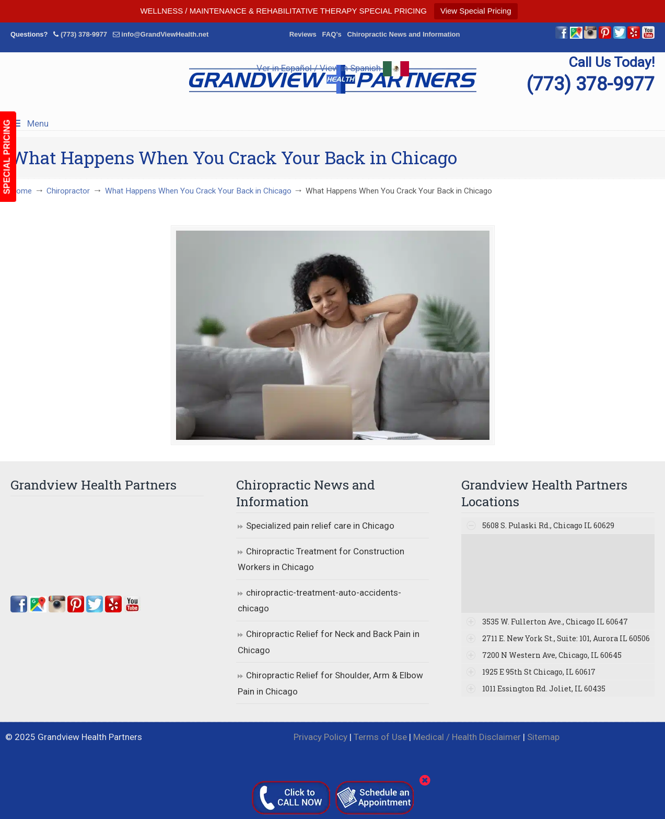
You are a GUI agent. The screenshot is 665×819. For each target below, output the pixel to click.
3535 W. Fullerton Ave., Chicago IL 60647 (555, 622)
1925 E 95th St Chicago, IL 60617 (539, 672)
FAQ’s (332, 34)
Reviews (303, 34)
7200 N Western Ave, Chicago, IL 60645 (552, 655)
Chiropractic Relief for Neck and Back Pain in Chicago (328, 642)
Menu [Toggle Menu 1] (29, 123)
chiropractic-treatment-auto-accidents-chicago (319, 600)
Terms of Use (380, 737)
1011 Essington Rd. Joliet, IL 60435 (543, 688)
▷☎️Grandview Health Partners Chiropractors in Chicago (332, 79)
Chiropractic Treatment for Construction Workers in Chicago (321, 559)
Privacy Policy (320, 737)
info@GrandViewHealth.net (164, 34)
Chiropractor (68, 191)
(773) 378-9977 (84, 34)
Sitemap (543, 737)
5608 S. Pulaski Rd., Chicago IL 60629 (548, 525)
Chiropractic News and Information (403, 34)
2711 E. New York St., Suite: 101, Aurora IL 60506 (566, 638)
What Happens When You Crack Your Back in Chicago (198, 191)
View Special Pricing (475, 10)
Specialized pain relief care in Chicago (320, 525)
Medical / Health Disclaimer (467, 737)
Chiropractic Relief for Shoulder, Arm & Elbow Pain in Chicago (330, 683)
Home (21, 191)
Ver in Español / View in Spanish (332, 68)
